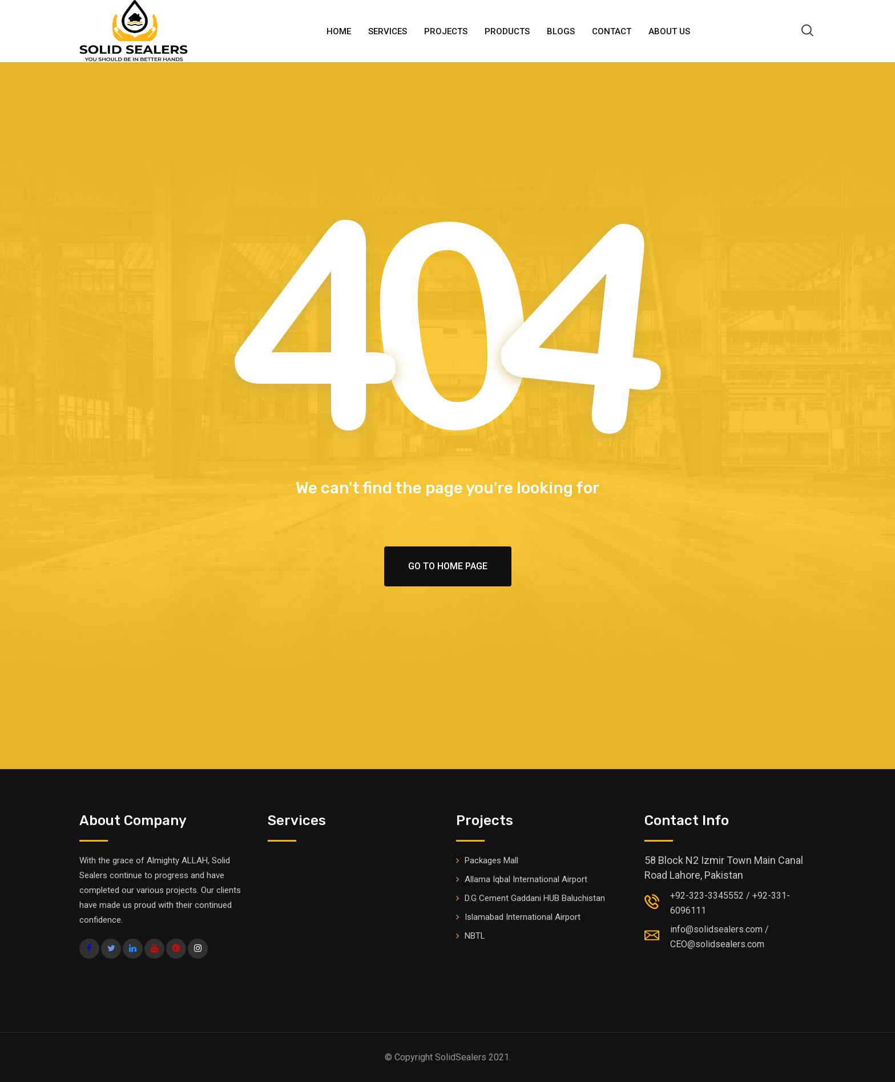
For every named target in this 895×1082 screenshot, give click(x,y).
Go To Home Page (447, 566)
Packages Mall (491, 860)
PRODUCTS (507, 31)
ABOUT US (669, 31)
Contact (611, 31)
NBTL (475, 936)
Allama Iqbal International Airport (526, 879)
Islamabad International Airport (522, 917)
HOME (338, 31)
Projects (445, 31)
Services (387, 31)
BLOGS (561, 31)
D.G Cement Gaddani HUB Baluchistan (535, 898)
